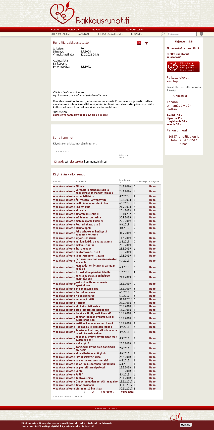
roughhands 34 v (177, 121)
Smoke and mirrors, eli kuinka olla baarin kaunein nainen (96, 332)
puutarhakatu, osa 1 (88, 252)
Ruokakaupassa (85, 292)
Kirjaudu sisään (184, 41)
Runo (121, 157)
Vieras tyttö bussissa (89, 388)
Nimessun (180, 95)
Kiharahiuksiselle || (87, 213)
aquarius (102, 114)
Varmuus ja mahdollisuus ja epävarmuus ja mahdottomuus (94, 191)
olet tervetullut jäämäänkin (93, 309)
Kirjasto (136, 33)
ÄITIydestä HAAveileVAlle (91, 199)
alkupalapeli (83, 227)
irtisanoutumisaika (87, 288)
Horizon (80, 302)
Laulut (113, 29)
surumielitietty (85, 196)
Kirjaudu (59, 161)
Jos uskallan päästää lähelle (93, 272)
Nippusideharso (85, 295)
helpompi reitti (85, 299)
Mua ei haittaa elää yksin (91, 353)
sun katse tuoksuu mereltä (92, 360)
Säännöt (83, 33)
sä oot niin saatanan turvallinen (95, 363)
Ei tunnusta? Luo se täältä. (183, 48)
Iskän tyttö (82, 343)
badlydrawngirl (76, 114)
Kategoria (154, 181)
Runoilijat (75, 29)
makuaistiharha (85, 245)
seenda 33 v (174, 124)
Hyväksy (185, 425)
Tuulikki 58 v (174, 115)
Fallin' (79, 374)
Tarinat (95, 29)
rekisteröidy (76, 161)
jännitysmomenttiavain (90, 255)
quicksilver (59, 114)
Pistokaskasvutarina (88, 356)
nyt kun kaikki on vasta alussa (94, 241)
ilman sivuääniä (85, 385)
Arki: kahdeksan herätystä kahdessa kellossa (91, 233)
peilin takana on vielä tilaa (92, 203)
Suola (79, 370)
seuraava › (107, 391)
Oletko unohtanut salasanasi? (178, 56)
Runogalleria (135, 29)
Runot (55, 29)
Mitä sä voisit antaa (88, 306)
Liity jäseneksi (60, 33)
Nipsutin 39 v (175, 118)
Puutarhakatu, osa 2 (88, 224)
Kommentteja (140, 181)
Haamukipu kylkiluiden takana (94, 326)
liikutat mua (83, 206)
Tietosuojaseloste (110, 33)
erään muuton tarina (88, 217)
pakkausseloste (64, 186)
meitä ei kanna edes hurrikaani (94, 323)
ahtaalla (81, 210)
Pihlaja (80, 186)
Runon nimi (81, 181)
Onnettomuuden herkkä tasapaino (97, 381)
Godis (90, 114)
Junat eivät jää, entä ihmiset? (94, 313)
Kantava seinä (84, 377)
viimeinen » (128, 391)
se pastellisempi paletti (90, 367)
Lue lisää (89, 426)
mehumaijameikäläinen (89, 220)
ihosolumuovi (84, 248)
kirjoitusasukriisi (86, 238)
